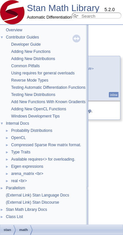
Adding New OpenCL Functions (38, 109)
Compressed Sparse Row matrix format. (46, 145)
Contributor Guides (22, 37)
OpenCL (18, 137)
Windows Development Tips (35, 116)
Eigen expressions (27, 166)
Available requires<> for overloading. (43, 159)
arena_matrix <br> (27, 173)
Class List (14, 216)
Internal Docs (17, 123)
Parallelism (15, 188)
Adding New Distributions (33, 58)
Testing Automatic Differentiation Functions (48, 87)
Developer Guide (26, 44)
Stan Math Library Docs (26, 209)
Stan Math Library (63, 8)
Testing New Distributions (33, 94)
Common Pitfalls (25, 66)
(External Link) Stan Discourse (32, 202)
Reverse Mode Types (29, 80)
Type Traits (21, 152)
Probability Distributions (31, 130)
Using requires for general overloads (42, 73)
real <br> (19, 181)
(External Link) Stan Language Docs (37, 195)
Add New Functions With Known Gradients (48, 102)
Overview (14, 30)
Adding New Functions (31, 51)
